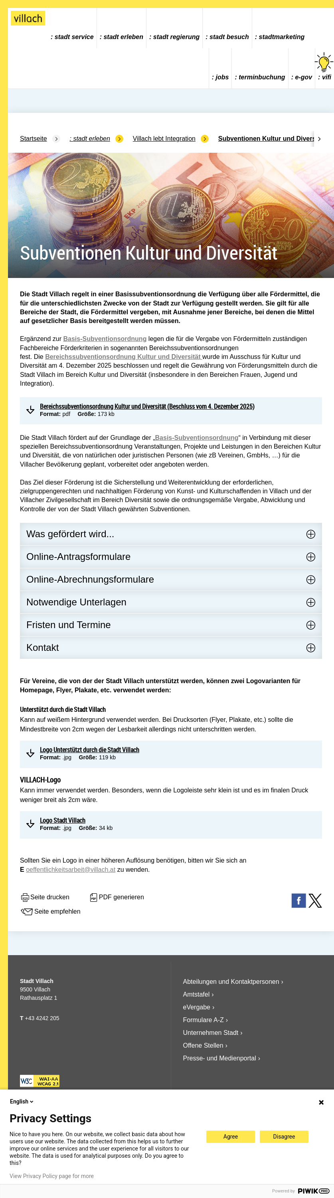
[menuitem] (72, 28)
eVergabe (197, 1007)
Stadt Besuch (229, 36)
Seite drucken (44, 898)
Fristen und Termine (68, 624)
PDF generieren (116, 898)
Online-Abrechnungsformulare (90, 579)
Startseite (33, 138)
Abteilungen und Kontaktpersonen (231, 981)
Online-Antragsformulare (78, 556)
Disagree (284, 1136)
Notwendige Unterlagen (76, 602)
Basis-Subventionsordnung (105, 338)
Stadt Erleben (123, 36)
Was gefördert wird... (70, 533)
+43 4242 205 (42, 1018)
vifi (324, 66)
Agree (230, 1136)
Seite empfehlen (50, 912)
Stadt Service (74, 36)
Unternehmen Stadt (211, 1032)
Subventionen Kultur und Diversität (271, 138)
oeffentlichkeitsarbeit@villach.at (70, 869)
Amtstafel (196, 994)
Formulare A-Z (203, 1020)
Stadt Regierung (176, 36)
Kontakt (42, 647)
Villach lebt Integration (164, 138)
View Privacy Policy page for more (52, 1176)
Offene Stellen (203, 1045)
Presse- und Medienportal (219, 1058)
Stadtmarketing (282, 36)
